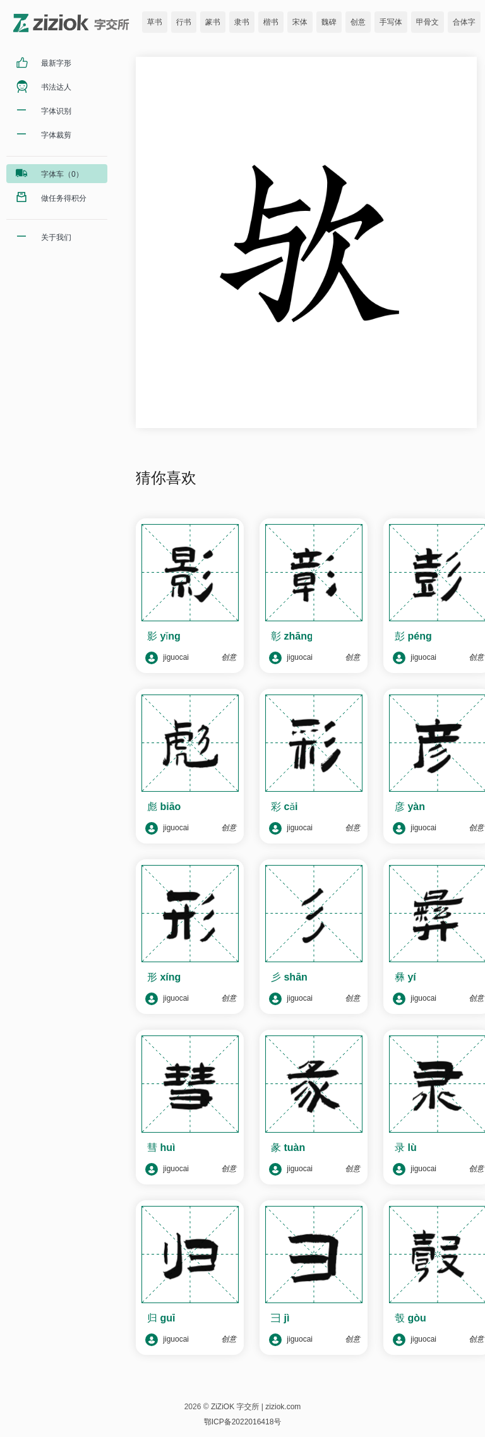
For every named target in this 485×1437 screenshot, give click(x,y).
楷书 (270, 22)
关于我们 (56, 237)
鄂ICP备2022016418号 (243, 1421)
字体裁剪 (56, 135)
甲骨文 (427, 22)
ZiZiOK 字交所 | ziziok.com (256, 1406)
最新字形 (56, 63)
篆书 (212, 22)
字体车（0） (62, 174)
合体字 (464, 22)
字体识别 (56, 111)
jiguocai (167, 658)
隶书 (241, 22)
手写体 (391, 22)
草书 (154, 22)
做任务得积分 (64, 198)
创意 (358, 22)
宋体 (300, 22)
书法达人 (56, 87)
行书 (183, 22)
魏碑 (329, 22)
